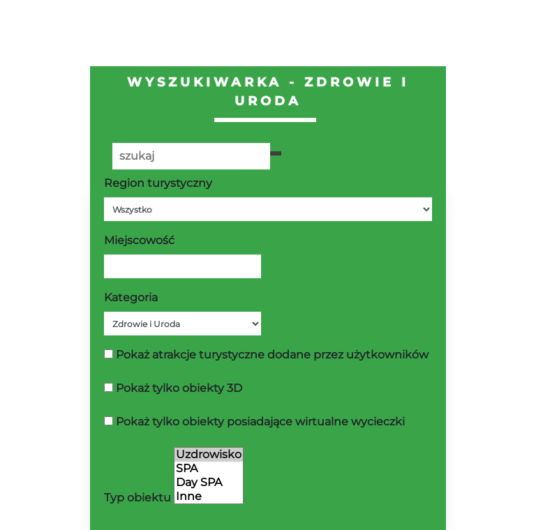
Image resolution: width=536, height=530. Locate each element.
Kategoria (131, 297)
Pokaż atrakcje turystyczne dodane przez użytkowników (272, 354)
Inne (208, 496)
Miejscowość (139, 240)
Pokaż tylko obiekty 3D (179, 388)
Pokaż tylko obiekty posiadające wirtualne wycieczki (260, 421)
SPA (208, 469)
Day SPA (208, 483)
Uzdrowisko (208, 455)
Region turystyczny (158, 183)
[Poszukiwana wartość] (191, 156)
